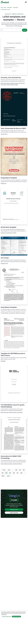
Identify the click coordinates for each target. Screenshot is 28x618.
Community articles (5, 9)
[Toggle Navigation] (25, 2)
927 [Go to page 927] (17, 473)
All (5, 7)
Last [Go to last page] (8, 476)
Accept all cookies (16, 616)
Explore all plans (14, 512)
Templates (9, 7)
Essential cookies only (6, 616)
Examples (15, 7)
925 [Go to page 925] (10, 473)
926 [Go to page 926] (14, 473)
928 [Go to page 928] (21, 473)
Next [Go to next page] (3, 476)
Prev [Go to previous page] (8, 470)
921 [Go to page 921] (20, 470)
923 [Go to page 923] (2, 473)
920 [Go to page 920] (16, 470)
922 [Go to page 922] (24, 470)
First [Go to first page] (3, 470)
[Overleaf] (5, 2)
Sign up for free (14, 509)
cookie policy (3, 614)
